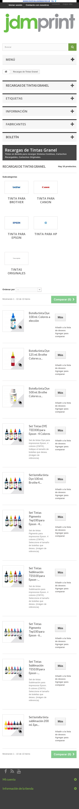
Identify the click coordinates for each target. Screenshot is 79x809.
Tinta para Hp (45, 234)
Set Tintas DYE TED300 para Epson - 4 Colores (39, 430)
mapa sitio (67, 4)
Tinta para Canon (46, 200)
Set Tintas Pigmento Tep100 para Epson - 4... (36, 518)
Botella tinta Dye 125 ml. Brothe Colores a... (39, 354)
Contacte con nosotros (37, 5)
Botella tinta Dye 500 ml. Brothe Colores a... (39, 392)
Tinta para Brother (16, 200)
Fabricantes (16, 124)
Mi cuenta (8, 779)
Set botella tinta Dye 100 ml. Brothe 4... (38, 478)
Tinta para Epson (16, 236)
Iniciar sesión (15, 5)
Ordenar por (8, 289)
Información (16, 111)
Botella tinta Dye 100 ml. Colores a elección (39, 316)
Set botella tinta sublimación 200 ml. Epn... (39, 720)
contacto (56, 4)
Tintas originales (16, 271)
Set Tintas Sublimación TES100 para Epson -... (37, 573)
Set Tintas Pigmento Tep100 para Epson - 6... (36, 629)
